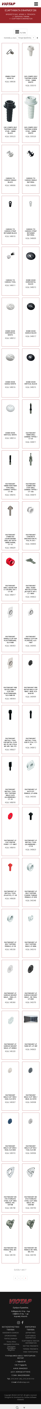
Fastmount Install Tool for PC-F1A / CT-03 (30, 741)
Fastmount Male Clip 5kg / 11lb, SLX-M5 (30, 1148)
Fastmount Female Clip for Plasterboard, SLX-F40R (10, 640)
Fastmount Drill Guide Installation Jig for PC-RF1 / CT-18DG (31, 589)
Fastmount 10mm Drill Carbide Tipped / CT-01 (31, 436)
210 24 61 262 (16, 1379)
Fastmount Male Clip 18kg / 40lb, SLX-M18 (30, 1097)
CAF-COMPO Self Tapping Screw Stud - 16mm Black (10, 130)
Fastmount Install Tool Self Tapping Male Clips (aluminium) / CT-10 (10, 794)
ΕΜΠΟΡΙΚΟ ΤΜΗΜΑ (22, 16)
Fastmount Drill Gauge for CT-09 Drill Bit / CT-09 (10, 589)
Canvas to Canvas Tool (10, 281)
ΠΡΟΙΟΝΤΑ (31, 14)
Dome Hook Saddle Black (30, 332)
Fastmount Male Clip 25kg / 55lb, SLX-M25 (10, 1148)
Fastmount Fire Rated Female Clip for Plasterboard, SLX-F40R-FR (10, 691)
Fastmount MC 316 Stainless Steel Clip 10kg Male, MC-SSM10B (30, 1201)
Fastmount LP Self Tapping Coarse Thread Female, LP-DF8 (30, 894)
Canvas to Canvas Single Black (10, 180)
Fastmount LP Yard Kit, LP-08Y (30, 1045)
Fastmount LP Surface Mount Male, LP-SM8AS (10, 1046)
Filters (20, 32)
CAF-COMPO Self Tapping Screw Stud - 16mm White (30, 130)
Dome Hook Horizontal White (10, 333)
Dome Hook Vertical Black (30, 383)
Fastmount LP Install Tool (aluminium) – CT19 (31, 843)
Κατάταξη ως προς (10, 38)
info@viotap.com (23, 1382)
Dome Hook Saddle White (10, 383)
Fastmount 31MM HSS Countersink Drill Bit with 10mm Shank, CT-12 (10, 540)
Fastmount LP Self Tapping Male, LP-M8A (31, 944)
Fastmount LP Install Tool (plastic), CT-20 (10, 893)
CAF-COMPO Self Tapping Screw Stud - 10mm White (30, 79)
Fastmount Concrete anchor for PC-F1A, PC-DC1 (30, 538)
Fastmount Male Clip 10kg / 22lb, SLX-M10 (10, 1097)
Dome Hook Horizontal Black (31, 282)
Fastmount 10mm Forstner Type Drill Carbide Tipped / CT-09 (10, 488)
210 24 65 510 (28, 1379)
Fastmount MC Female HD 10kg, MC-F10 (30, 1250)
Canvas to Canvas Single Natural (31, 180)
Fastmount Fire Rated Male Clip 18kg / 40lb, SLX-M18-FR (31, 690)
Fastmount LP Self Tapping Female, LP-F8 (10, 944)
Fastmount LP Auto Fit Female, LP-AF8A (30, 791)
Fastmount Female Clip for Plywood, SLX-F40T (30, 640)
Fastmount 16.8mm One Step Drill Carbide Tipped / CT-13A (31, 488)
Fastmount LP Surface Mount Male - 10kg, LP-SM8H (10, 996)
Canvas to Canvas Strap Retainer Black (10, 231)
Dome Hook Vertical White (10, 434)
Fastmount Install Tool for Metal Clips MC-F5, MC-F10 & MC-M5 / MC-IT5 (10, 742)
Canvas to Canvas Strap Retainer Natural (31, 232)
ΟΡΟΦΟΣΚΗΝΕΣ (11, 1336)
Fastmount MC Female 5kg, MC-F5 (10, 1250)
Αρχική (21, 14)
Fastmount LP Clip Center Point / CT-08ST (10, 842)
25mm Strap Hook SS (10, 77)
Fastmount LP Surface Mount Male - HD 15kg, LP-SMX (30, 996)
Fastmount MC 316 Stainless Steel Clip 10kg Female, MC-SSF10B (10, 1201)
